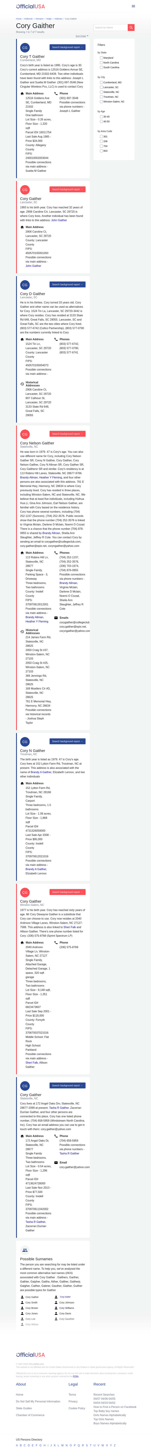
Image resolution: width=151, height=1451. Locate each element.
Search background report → (67, 47)
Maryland (108, 57)
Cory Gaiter (62, 1297)
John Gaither (59, 220)
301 (105, 136)
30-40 (106, 116)
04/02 (112, 1402)
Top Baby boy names (106, 1411)
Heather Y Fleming (50, 477)
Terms (72, 1394)
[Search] (111, 27)
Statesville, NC (111, 92)
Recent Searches (104, 1394)
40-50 (106, 121)
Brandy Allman (29, 477)
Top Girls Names (104, 1419)
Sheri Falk (70, 927)
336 (105, 141)
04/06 (104, 1398)
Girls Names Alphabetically (110, 1415)
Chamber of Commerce (30, 1415)
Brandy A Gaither (41, 772)
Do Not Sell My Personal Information (38, 1401)
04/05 (112, 1398)
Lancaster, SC (111, 87)
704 (105, 146)
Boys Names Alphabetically (110, 1423)
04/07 (97, 1398)
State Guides (24, 1408)
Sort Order (81, 36)
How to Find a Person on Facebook (115, 1407)
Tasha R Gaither (59, 1107)
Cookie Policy (77, 1408)
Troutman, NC (110, 96)
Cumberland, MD (112, 82)
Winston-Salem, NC (113, 101)
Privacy (73, 1401)
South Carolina (111, 67)
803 (105, 150)
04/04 (97, 1402)
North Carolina (111, 62)
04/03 (104, 1402)
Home (19, 1394)
